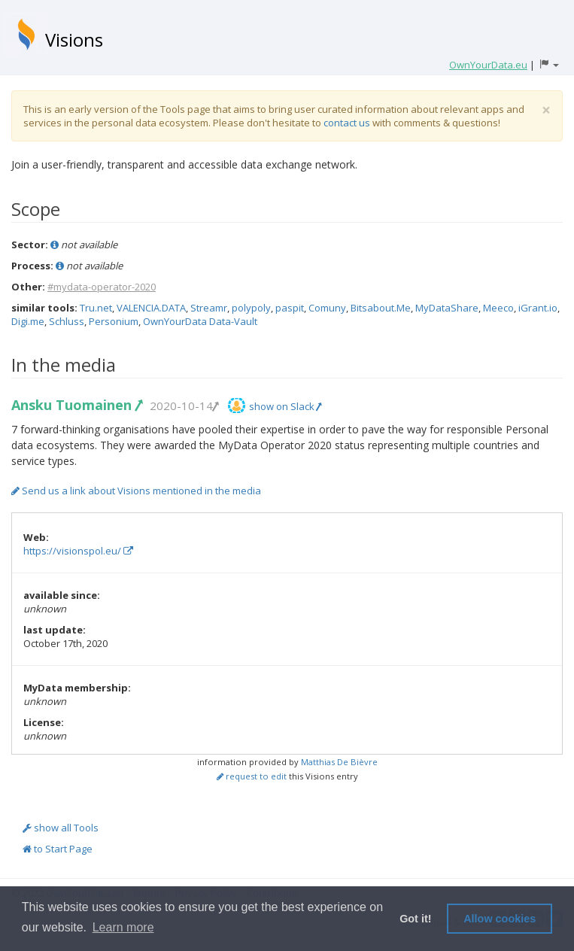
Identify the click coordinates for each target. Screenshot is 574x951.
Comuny (327, 307)
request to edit (252, 776)
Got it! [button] (415, 919)
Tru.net (96, 307)
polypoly (251, 307)
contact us (346, 122)
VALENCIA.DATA (151, 307)
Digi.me (27, 321)
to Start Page (58, 848)
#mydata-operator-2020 (101, 286)
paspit (289, 307)
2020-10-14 (183, 405)
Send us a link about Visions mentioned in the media (136, 490)
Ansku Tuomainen (76, 405)
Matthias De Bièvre (339, 761)
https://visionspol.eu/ (78, 551)
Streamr (208, 307)
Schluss (66, 321)
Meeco (498, 307)
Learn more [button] (123, 927)
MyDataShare (446, 307)
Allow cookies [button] (499, 919)
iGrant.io (537, 307)
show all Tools (61, 827)
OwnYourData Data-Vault (200, 321)
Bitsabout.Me (381, 307)
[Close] (546, 110)
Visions (74, 39)
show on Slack (285, 406)
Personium (113, 321)
